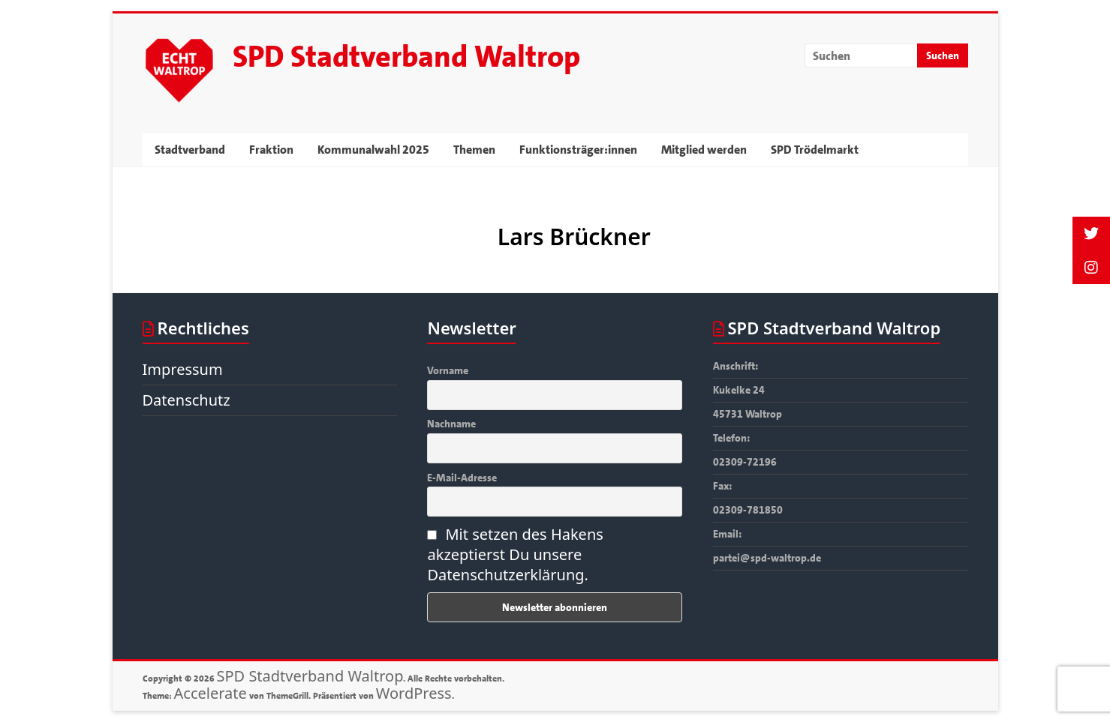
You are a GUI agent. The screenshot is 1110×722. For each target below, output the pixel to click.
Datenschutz (186, 400)
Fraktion (271, 149)
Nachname (451, 423)
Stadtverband (190, 149)
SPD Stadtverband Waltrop (406, 56)
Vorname (447, 370)
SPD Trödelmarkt (815, 149)
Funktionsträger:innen (578, 149)
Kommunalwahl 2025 (373, 149)
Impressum (183, 369)
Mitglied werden (704, 149)
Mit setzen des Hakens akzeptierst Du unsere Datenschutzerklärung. (515, 554)
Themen (474, 149)
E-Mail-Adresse (462, 477)
